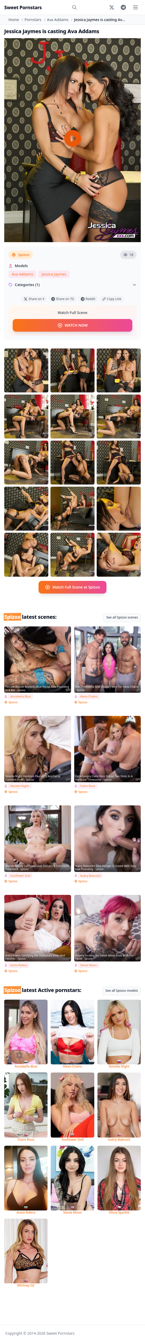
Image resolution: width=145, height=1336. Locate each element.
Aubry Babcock (90, 876)
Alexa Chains (89, 696)
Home (13, 19)
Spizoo (21, 254)
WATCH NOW (72, 325)
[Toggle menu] (135, 7)
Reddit (88, 299)
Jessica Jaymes (53, 274)
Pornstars (33, 19)
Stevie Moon (88, 965)
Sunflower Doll (20, 876)
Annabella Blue (20, 696)
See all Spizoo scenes (122, 617)
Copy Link (111, 299)
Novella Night (19, 786)
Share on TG (62, 299)
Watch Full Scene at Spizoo (72, 587)
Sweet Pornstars (23, 7)
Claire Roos (88, 786)
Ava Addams (57, 19)
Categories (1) (72, 284)
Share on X (34, 299)
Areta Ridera (18, 965)
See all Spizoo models (121, 990)
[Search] (74, 7)
